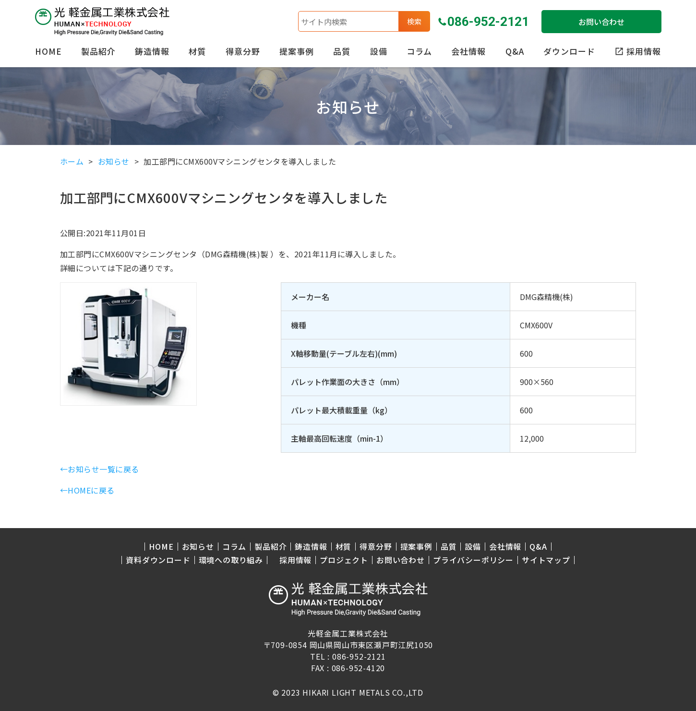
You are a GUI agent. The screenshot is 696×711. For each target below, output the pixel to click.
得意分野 (243, 51)
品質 (341, 51)
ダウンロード (569, 51)
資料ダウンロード (158, 560)
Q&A (514, 51)
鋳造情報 (152, 51)
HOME (48, 51)
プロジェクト (344, 560)
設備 (378, 51)
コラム (419, 51)
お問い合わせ (601, 21)
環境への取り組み (231, 560)
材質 (197, 51)
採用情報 (295, 560)
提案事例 (296, 51)
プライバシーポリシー (473, 560)
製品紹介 (98, 51)
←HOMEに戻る (87, 490)
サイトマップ (546, 560)
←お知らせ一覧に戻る (99, 469)
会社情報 (468, 51)
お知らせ (198, 546)
